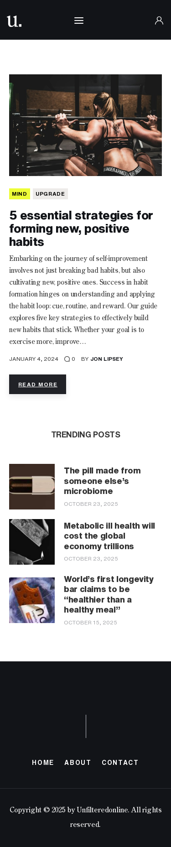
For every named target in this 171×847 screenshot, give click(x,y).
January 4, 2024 (33, 359)
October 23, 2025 (91, 504)
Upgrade (50, 194)
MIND (19, 194)
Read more (37, 384)
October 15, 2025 (90, 622)
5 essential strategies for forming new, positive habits (81, 228)
